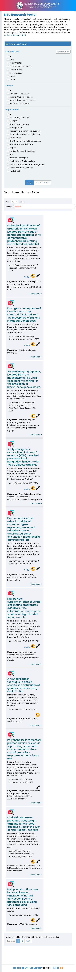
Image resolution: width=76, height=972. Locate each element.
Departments (12, 109)
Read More (36, 293)
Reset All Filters (63, 51)
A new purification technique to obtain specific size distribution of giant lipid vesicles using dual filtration (23, 685)
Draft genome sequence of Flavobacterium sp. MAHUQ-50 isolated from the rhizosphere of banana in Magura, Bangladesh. (24, 315)
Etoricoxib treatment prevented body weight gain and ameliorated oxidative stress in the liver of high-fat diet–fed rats (23, 824)
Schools (9, 85)
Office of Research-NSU (15, 35)
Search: (38, 206)
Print (29, 183)
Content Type (12, 51)
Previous (11, 941)
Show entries (15, 201)
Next (28, 941)
